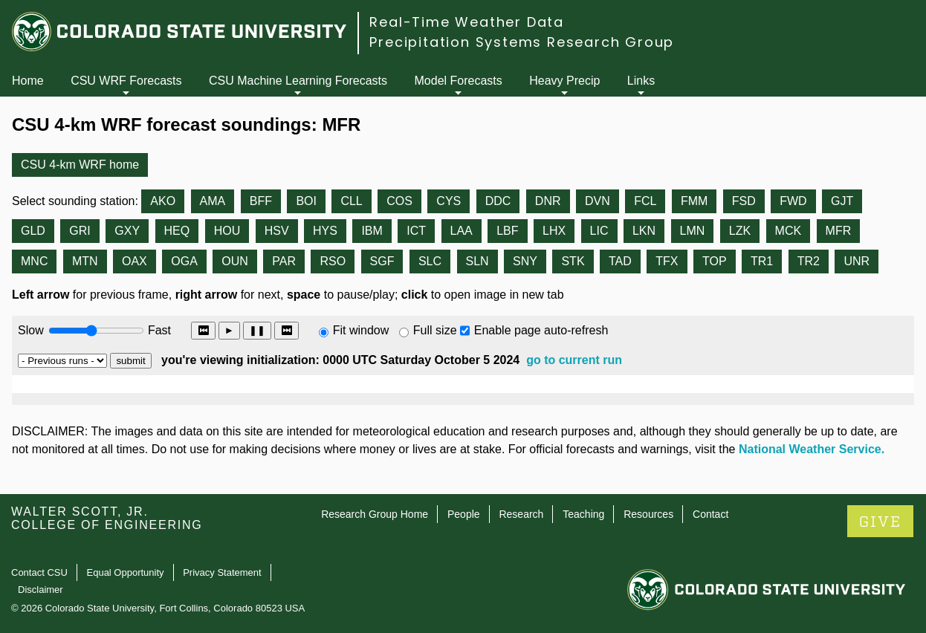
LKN (643, 230)
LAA (461, 230)
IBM (371, 230)
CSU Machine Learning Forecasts (298, 80)
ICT (416, 230)
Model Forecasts (458, 80)
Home (28, 80)
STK (572, 261)
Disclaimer (40, 589)
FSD (744, 201)
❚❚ (257, 330)
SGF (382, 261)
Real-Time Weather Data (466, 22)
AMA (213, 201)
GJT (842, 201)
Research (521, 514)
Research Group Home (374, 514)
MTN (85, 261)
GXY (127, 230)
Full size (435, 330)
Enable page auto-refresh (541, 330)
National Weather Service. (811, 449)
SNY (525, 261)
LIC (599, 230)
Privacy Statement (222, 572)
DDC (498, 201)
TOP (714, 261)
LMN (692, 230)
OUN (234, 261)
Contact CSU (39, 572)
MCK (788, 230)
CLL (351, 201)
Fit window (361, 330)
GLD (33, 230)
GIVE (880, 522)
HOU (227, 230)
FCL (645, 201)
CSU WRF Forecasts (126, 80)
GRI (79, 230)
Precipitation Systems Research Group (521, 42)
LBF (507, 230)
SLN (477, 261)
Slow (31, 330)
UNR (857, 261)
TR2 (808, 261)
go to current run (574, 360)
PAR (284, 261)
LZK (740, 230)
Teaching (583, 514)
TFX (666, 261)
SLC (429, 261)
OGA (184, 261)
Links (641, 80)
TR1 (762, 261)
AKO (162, 201)
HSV (277, 230)
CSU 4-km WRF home (80, 164)
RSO (333, 261)
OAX (134, 261)
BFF (261, 201)
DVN (597, 201)
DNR (548, 201)
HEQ (177, 230)
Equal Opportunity (125, 572)
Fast (158, 330)
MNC (34, 261)
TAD (620, 261)
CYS (448, 201)
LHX (554, 230)
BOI (306, 201)
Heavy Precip (564, 80)
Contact (710, 514)
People (463, 514)
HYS (325, 230)
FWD (793, 201)
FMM (694, 201)
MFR (839, 230)
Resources (648, 514)
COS (399, 201)
